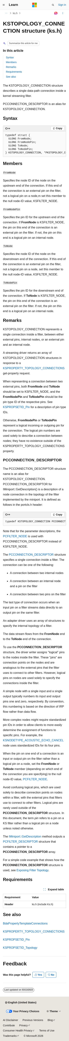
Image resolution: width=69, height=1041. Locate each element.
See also (11, 76)
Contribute (9, 1025)
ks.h (15, 13)
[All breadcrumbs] (6, 13)
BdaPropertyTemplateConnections (25, 923)
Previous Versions (32, 1020)
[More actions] (63, 13)
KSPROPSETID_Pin (16, 407)
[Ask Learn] (56, 13)
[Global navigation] (3, 5)
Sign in (62, 4)
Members (11, 62)
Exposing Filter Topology (32, 870)
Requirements (14, 71)
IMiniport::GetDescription (25, 836)
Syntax (10, 57)
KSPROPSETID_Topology (20, 947)
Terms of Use (46, 1030)
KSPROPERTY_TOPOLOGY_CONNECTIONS (34, 368)
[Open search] (53, 5)
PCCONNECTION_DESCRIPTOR (31, 554)
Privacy (23, 1025)
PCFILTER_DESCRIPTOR (20, 841)
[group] (34, 144)
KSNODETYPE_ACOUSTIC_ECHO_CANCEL (33, 740)
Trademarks (10, 1035)
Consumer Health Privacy (17, 1030)
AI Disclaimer (10, 1020)
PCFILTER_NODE (15, 536)
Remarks (11, 67)
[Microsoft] (34, 5)
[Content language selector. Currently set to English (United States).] (20, 1003)
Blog (50, 1020)
